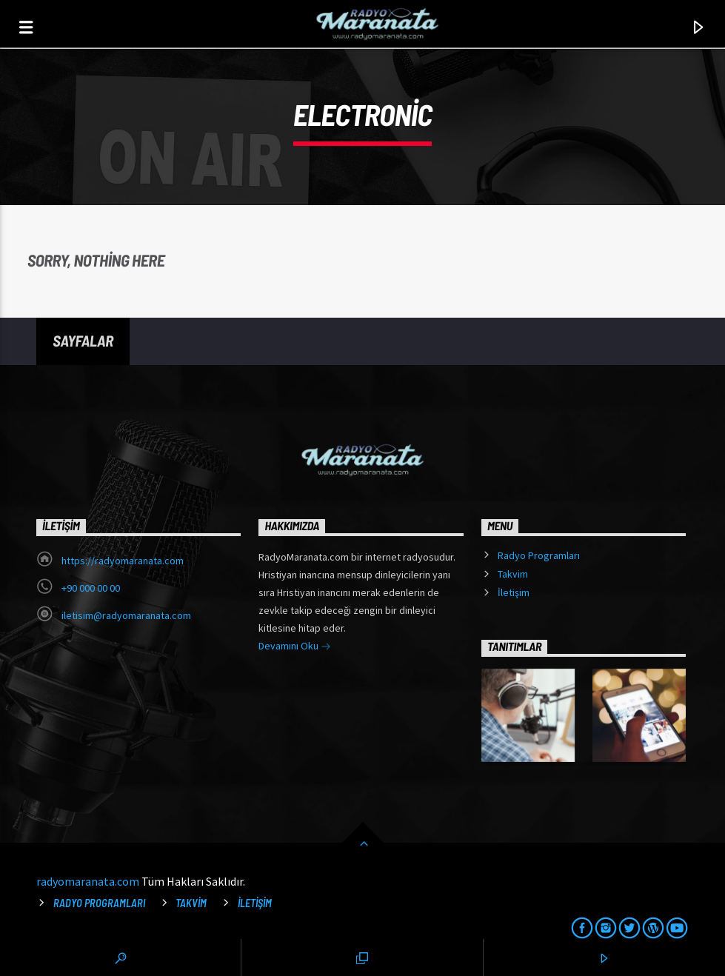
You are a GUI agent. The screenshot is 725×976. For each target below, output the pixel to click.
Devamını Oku (294, 647)
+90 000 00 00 (90, 588)
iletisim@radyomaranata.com (126, 615)
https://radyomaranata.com (122, 560)
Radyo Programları (539, 555)
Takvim (513, 574)
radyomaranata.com (87, 881)
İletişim (513, 592)
